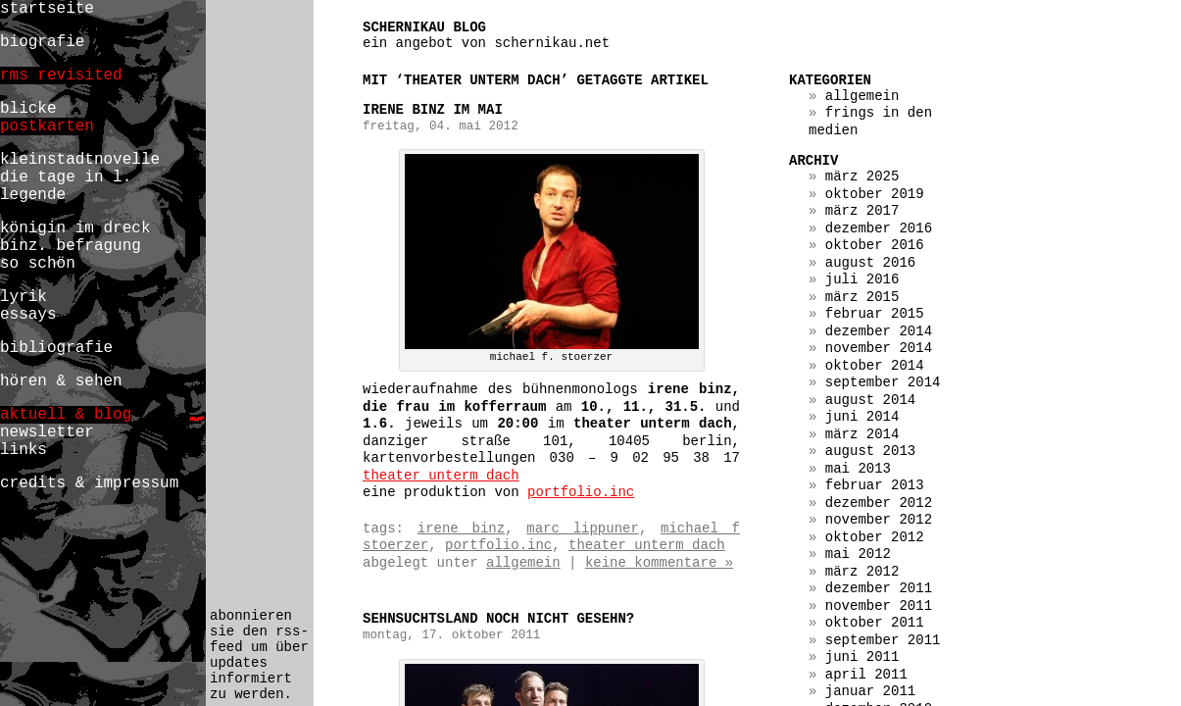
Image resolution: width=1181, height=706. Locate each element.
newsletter (47, 432)
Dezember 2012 (878, 503)
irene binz (461, 528)
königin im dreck (75, 228)
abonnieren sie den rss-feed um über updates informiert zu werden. (259, 655)
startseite (47, 9)
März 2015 (862, 297)
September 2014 (883, 382)
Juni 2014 (862, 417)
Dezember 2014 (878, 331)
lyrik (23, 297)
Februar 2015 (874, 314)
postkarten (47, 126)
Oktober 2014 (874, 366)
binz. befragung (70, 246)
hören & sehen (61, 381)
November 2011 (878, 606)
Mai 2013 (858, 469)
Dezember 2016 (878, 228)
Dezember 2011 (878, 588)
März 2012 (862, 572)
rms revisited (61, 75)
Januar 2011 (870, 691)
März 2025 (862, 176)
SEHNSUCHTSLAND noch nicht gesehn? (498, 619)
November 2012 (878, 520)
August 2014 (870, 400)
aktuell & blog (65, 415)
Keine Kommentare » (659, 563)
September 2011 (883, 640)
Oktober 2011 (874, 622)
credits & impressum (89, 483)
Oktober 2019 (874, 194)
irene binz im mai (433, 110)
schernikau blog (424, 27)
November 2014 (878, 348)
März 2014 (862, 434)
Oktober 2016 (874, 245)
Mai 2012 (858, 554)
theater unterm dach (441, 475)
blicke (28, 109)
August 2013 (870, 451)
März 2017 (862, 211)
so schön (37, 264)
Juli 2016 (862, 279)
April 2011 (866, 674)
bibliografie (56, 348)
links (23, 450)
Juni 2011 (862, 657)
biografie (42, 42)
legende (33, 195)
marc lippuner (582, 528)
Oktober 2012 (874, 537)
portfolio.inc (580, 492)
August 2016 (870, 263)
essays (28, 315)
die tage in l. (65, 177)
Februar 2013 (874, 485)
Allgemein (523, 563)
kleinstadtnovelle (80, 160)
